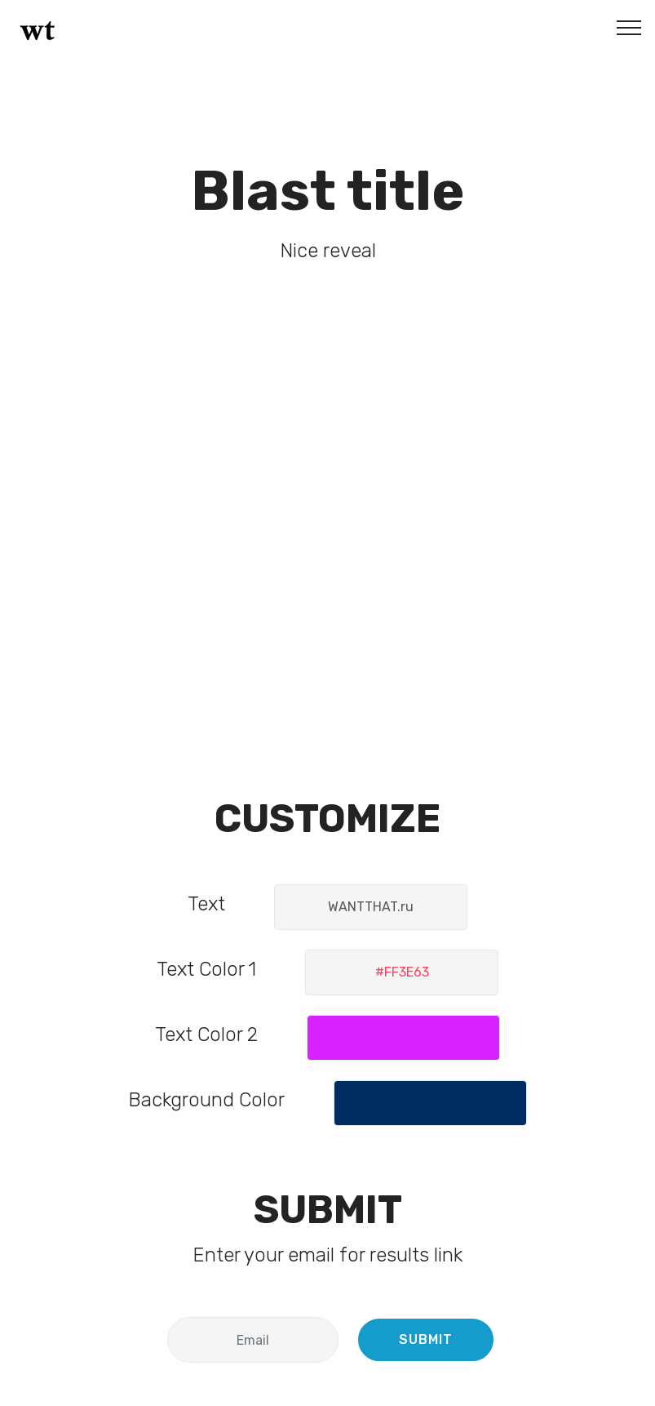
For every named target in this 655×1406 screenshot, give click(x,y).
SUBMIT (426, 1339)
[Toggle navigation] (629, 27)
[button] (401, 972)
